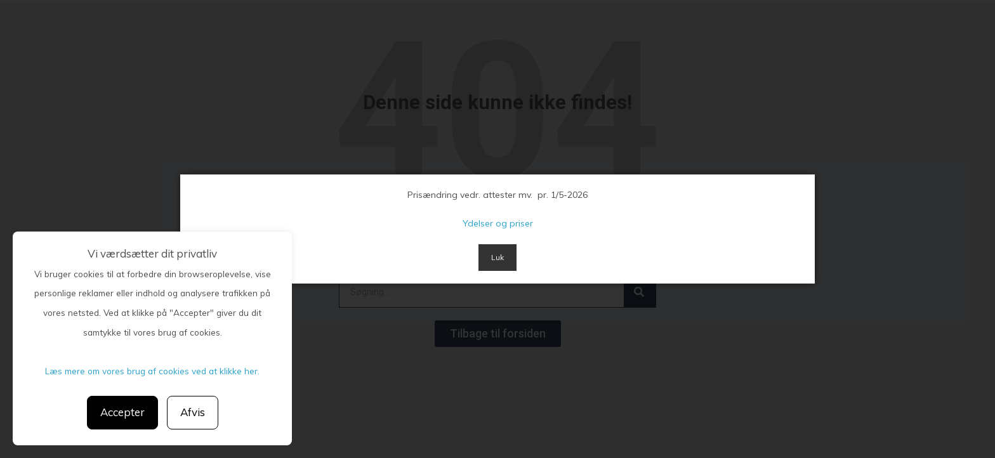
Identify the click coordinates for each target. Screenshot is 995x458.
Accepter (122, 412)
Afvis (192, 412)
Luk (497, 257)
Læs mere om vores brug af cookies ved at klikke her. (152, 370)
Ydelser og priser (498, 223)
